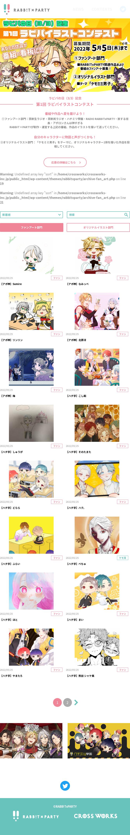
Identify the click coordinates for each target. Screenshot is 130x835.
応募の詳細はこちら (63, 162)
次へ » (75, 702)
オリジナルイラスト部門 (98, 227)
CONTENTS (102, 9)
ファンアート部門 (31, 227)
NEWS (78, 9)
